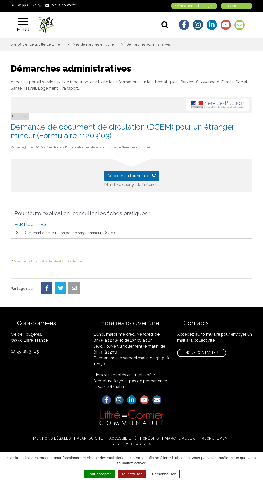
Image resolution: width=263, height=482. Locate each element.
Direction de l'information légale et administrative (48, 261)
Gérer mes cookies (131, 444)
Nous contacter (201, 353)
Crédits (151, 438)
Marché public (180, 438)
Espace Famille (236, 6)
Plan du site (90, 438)
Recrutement (216, 438)
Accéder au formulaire (131, 175)
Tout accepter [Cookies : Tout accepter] (99, 474)
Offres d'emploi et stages (194, 6)
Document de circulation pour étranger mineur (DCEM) (69, 233)
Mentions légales (52, 438)
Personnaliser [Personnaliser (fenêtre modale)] (164, 474)
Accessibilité (123, 438)
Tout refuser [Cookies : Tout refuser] (131, 474)
